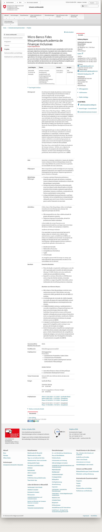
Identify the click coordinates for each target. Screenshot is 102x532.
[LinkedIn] (32, 426)
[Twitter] (30, 426)
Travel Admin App (32, 485)
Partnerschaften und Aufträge (84, 493)
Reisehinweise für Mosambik (35, 458)
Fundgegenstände (56, 482)
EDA (20, 2)
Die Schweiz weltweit (32, 2)
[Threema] (34, 426)
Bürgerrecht (55, 508)
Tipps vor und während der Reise (36, 463)
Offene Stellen (7, 463)
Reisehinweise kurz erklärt (34, 461)
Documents (32, 413)
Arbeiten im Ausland (33, 495)
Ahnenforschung (56, 490)
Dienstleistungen (49, 17)
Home (4, 28)
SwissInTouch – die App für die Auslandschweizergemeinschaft (60, 516)
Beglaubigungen (56, 475)
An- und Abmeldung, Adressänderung (62, 458)
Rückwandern (31, 500)
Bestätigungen (55, 477)
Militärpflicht (55, 485)
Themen (78, 488)
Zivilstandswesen (56, 510)
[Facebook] (28, 426)
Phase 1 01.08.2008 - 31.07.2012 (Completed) (55, 404)
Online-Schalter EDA (28, 434)
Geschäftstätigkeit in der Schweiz (84, 470)
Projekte (78, 491)
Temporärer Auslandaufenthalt (35, 513)
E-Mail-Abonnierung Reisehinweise (37, 483)
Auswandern (31, 510)
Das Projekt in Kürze (35, 87)
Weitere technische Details (36, 409)
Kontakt (79, 35)
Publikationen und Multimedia (84, 496)
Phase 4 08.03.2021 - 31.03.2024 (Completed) (55, 398)
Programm (79, 486)
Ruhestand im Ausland (33, 497)
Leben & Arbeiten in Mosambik (36, 17)
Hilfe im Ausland (32, 478)
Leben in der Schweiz (81, 465)
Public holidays (83, 97)
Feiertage (5, 461)
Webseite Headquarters (86, 74)
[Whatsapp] (36, 426)
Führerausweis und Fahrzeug (59, 465)
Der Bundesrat (10, 2)
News (4, 458)
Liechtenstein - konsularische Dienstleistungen (59, 495)
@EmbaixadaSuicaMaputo (88, 105)
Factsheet (43, 417)
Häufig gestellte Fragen (34, 468)
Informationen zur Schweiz (83, 467)
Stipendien (55, 492)
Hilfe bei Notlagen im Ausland (59, 468)
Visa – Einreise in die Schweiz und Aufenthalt (84, 459)
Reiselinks (30, 480)
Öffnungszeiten (83, 89)
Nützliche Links (56, 503)
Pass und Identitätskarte (58, 461)
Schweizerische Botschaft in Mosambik (13, 470)
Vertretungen (14, 17)
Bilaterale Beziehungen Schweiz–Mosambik (87, 476)
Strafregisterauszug (57, 487)
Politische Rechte (56, 463)
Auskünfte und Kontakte (82, 462)
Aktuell (6, 17)
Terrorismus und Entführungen (35, 470)
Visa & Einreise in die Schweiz (62, 17)
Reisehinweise (24, 17)
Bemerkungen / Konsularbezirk (88, 108)
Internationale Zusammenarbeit (10, 23)
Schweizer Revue (56, 505)
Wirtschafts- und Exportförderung (85, 479)
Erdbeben (30, 473)
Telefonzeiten (83, 92)
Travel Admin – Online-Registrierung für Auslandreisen (62, 499)
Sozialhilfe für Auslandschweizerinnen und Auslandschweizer (63, 471)
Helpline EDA (73, 434)
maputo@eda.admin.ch (86, 66)
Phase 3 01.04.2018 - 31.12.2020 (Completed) (55, 400)
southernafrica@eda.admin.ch (88, 71)
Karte (80, 53)
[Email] (38, 426)
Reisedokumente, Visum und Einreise (37, 465)
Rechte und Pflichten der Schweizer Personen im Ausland (37, 507)
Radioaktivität (31, 475)
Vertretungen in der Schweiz (35, 492)
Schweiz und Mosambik (77, 17)
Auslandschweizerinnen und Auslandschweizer (35, 503)
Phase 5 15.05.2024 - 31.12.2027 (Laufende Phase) (56, 396)
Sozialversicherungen (57, 480)
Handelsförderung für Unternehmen (61, 513)
